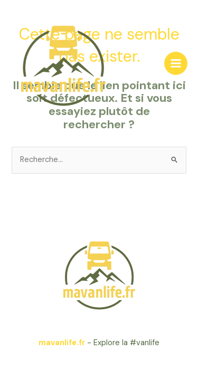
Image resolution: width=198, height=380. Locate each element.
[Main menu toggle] (175, 63)
